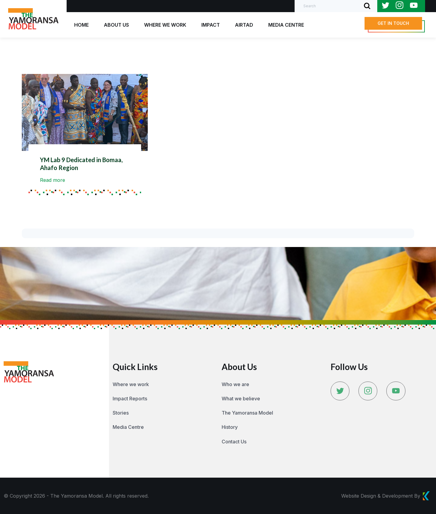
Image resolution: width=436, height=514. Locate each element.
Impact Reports (130, 399)
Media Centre (128, 427)
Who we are (235, 384)
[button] (393, 23)
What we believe (241, 399)
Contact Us (234, 442)
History (230, 427)
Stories (121, 413)
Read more (52, 180)
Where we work (131, 384)
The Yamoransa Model (247, 413)
